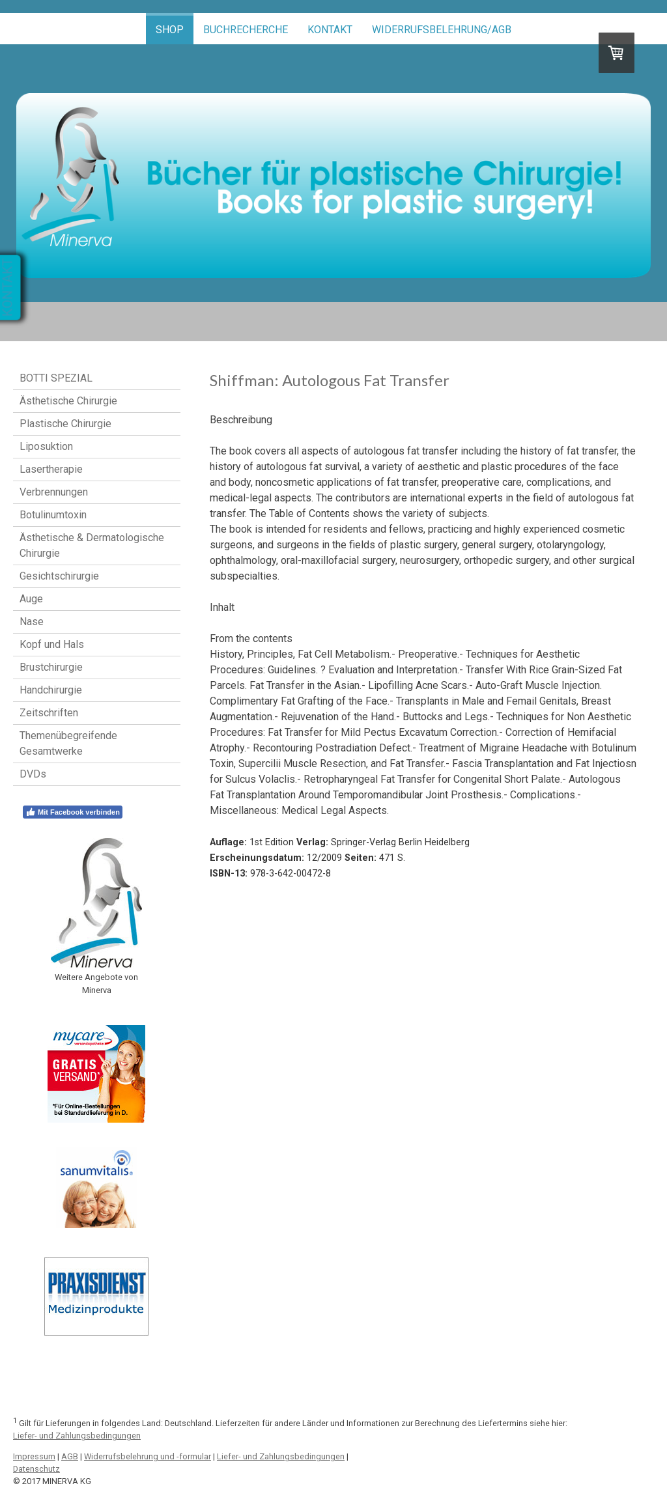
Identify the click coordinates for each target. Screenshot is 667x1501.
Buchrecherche (245, 29)
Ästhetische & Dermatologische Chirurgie (92, 545)
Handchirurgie (51, 690)
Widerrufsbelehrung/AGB (441, 29)
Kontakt (329, 29)
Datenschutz (36, 1469)
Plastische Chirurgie (65, 423)
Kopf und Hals (52, 644)
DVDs (33, 774)
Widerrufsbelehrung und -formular (147, 1456)
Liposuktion (46, 446)
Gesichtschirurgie (59, 576)
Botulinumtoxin (53, 515)
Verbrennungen (54, 492)
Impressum (34, 1456)
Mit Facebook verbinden (72, 812)
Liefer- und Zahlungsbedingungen (77, 1435)
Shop (170, 29)
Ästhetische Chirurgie (68, 401)
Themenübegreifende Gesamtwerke (68, 743)
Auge (31, 599)
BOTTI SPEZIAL (56, 378)
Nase (32, 621)
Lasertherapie (51, 469)
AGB (69, 1456)
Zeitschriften (49, 713)
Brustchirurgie (51, 667)
